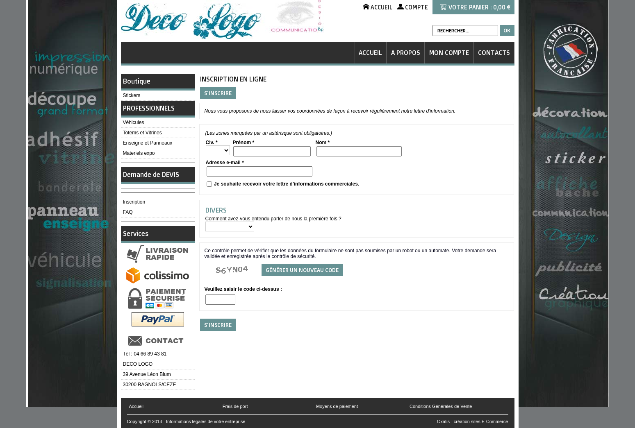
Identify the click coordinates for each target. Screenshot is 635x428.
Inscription (134, 202)
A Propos (405, 53)
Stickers (132, 95)
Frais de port (235, 406)
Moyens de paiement (337, 406)
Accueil (370, 53)
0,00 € (501, 7)
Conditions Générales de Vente (441, 406)
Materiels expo (139, 153)
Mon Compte (449, 53)
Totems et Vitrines (142, 133)
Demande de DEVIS (151, 174)
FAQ (128, 212)
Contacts (494, 53)
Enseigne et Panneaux (148, 143)
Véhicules (133, 122)
